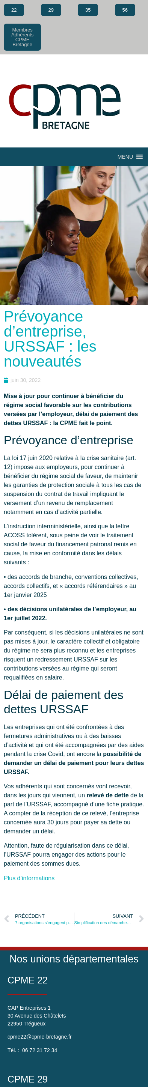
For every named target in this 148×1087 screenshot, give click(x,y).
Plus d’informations (29, 878)
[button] (125, 156)
